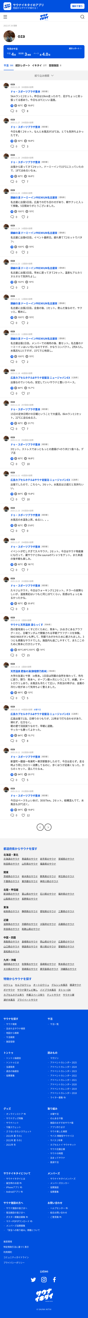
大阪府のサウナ (48, 924)
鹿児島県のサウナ (49, 969)
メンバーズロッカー (59, 1183)
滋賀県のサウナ (11, 924)
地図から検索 (12, 1033)
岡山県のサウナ (48, 941)
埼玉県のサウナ (66, 876)
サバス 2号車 (56, 1140)
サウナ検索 (11, 1024)
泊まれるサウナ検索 (15, 1028)
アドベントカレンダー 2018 (63, 1093)
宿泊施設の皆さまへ (15, 1212)
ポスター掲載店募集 (15, 1217)
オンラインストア (14, 1114)
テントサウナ (54, 994)
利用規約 (8, 1252)
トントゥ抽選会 (13, 1058)
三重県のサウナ (66, 911)
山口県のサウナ (11, 946)
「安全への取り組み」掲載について (23, 1230)
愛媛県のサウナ (66, 946)
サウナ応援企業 (57, 1149)
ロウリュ (8, 984)
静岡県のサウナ (30, 911)
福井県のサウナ (66, 893)
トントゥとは (12, 1062)
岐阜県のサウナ (11, 911)
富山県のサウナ (30, 893)
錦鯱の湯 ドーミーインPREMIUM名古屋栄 (34, 197)
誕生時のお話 (12, 1183)
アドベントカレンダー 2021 (63, 1080)
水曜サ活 (37, 709)
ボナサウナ (9, 989)
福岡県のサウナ (11, 964)
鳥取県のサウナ (11, 941)
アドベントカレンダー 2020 (63, 1084)
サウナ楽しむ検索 (58, 1131)
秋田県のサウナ (11, 863)
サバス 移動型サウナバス (62, 1135)
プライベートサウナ (27, 999)
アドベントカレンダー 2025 (63, 1062)
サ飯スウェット (13, 1127)
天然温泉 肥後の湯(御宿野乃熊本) (29, 671)
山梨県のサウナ (11, 898)
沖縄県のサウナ (69, 969)
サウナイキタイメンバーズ (63, 1178)
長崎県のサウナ (48, 964)
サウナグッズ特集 (14, 1118)
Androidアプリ (13, 1191)
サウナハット (12, 1122)
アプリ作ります (57, 1127)
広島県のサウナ (66, 941)
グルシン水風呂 (59, 984)
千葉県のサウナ (11, 881)
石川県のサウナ (48, 893)
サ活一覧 (54, 1024)
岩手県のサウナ (48, 858)
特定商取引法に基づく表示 (16, 1247)
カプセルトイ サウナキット (63, 1144)
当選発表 (10, 1067)
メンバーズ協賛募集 (15, 1225)
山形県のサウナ (30, 863)
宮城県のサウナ (66, 858)
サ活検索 (10, 1037)
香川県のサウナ (48, 946)
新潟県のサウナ (11, 893)
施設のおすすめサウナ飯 (61, 1122)
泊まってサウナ (57, 1157)
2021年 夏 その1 (14, 1135)
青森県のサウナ (30, 858)
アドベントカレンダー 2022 (63, 1075)
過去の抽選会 (12, 1071)
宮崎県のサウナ (30, 969)
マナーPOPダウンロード (18, 1221)
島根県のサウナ (30, 941)
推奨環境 (8, 1241)
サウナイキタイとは (15, 1178)
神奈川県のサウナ (49, 881)
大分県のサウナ (11, 969)
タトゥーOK (64, 989)
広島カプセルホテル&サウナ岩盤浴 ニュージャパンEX (40, 377)
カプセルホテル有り (14, 994)
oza (21, 36)
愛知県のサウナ (48, 911)
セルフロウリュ (23, 984)
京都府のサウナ (30, 924)
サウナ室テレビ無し (27, 989)
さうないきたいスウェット (18, 1131)
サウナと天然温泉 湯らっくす (27, 624)
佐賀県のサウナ (30, 964)
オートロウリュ (41, 984)
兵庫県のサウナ (66, 924)
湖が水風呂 (9, 999)
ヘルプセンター (57, 1208)
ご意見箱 (54, 1217)
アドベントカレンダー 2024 (63, 1067)
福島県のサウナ (48, 863)
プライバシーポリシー (14, 1262)
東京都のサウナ (30, 881)
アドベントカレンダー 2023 (63, 1071)
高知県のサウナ (11, 951)
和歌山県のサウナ (31, 929)
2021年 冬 (11, 1144)
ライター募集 (56, 1097)
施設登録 (10, 1041)
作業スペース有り (35, 994)
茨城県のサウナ (11, 876)
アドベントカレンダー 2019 (63, 1088)
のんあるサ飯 (56, 1118)
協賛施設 (54, 1187)
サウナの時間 (56, 1153)
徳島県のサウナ (30, 946)
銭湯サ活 (54, 1162)
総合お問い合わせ (58, 1212)
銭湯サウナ (75, 984)
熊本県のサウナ (66, 964)
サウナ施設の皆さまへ (16, 1208)
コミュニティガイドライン (16, 1257)
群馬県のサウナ (48, 876)
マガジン (54, 1058)
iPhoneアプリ (12, 1187)
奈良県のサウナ (11, 929)
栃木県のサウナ (30, 876)
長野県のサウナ (30, 898)
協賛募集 (10, 1075)
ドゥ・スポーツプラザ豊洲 (25, 91)
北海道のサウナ (11, 858)
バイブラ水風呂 (48, 989)
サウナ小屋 (68, 994)
